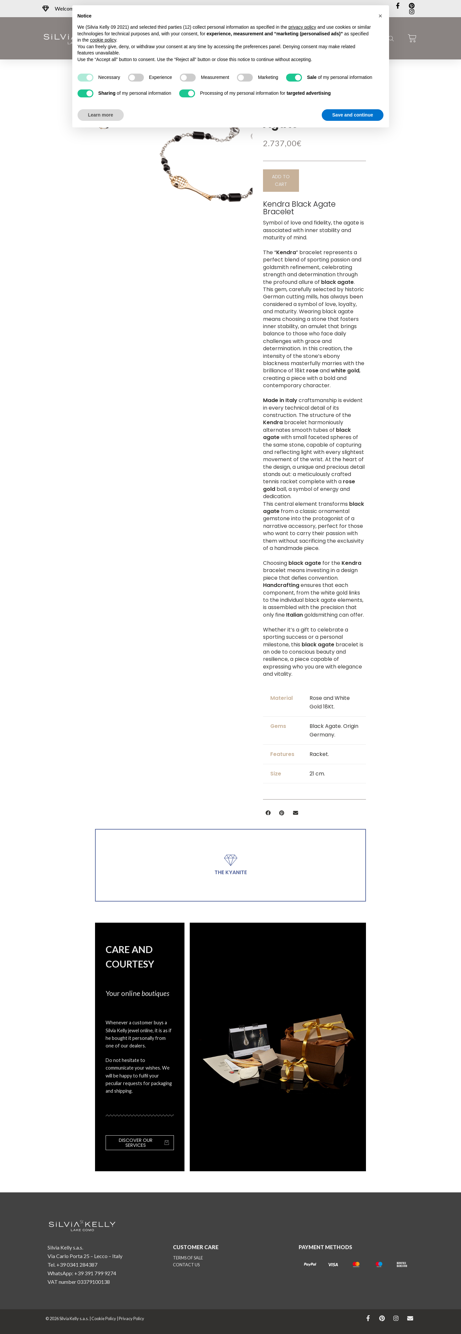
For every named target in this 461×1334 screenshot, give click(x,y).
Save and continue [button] (352, 115)
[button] (281, 180)
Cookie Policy (103, 1318)
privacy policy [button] (302, 27)
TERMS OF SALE (188, 1257)
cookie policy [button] (103, 40)
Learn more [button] (100, 115)
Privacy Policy (131, 1318)
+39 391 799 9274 (95, 1273)
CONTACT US (186, 1264)
